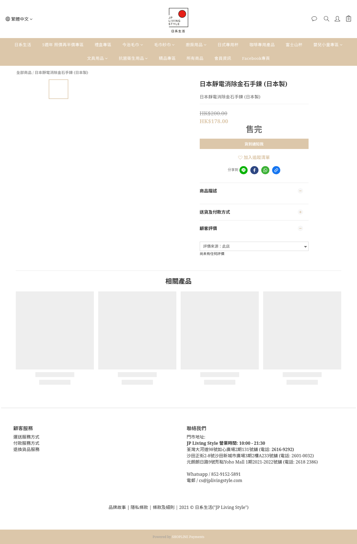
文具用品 (97, 58)
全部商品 (24, 72)
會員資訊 (222, 58)
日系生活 (22, 44)
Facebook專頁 (256, 58)
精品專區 (167, 58)
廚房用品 (196, 44)
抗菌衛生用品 (133, 58)
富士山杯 (294, 44)
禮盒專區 (103, 44)
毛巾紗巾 (164, 44)
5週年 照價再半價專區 (63, 44)
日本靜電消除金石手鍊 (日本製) (61, 72)
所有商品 (195, 58)
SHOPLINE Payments (188, 536)
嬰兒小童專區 (328, 44)
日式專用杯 (228, 44)
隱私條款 (140, 507)
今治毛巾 (132, 44)
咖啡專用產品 (262, 44)
